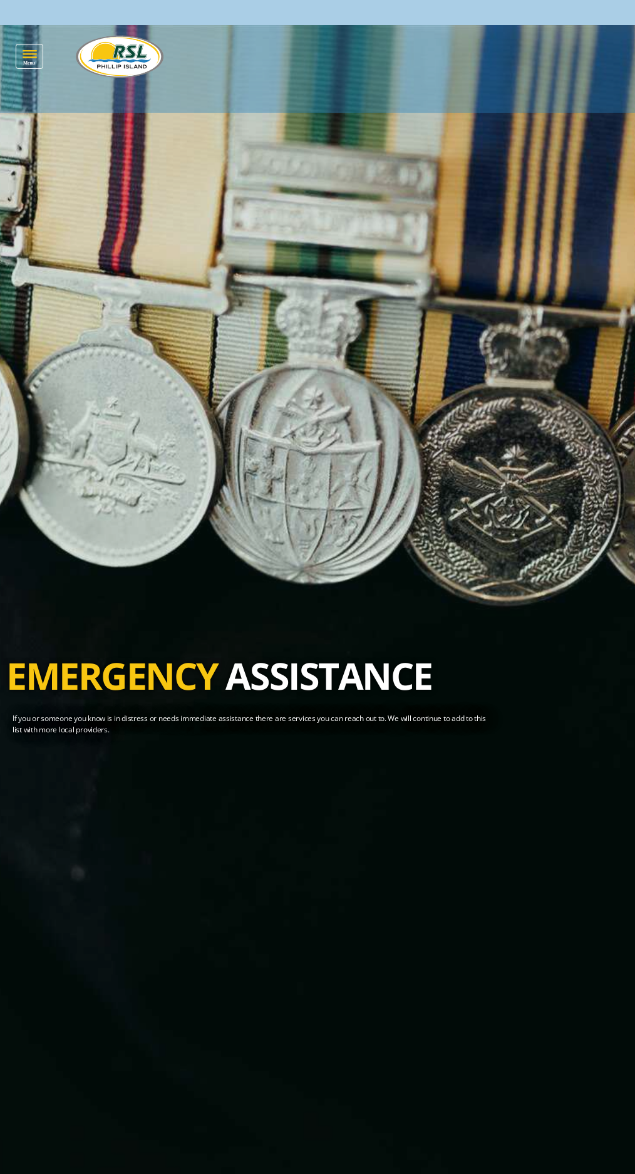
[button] (29, 56)
